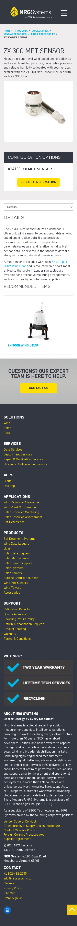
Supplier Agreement (17, 839)
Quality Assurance (16, 614)
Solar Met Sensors (16, 558)
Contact (12, 867)
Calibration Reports (17, 609)
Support (12, 603)
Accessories (40, 30)
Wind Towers (12, 588)
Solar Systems (14, 568)
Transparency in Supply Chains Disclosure (32, 826)
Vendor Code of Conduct (20, 821)
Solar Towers (13, 573)
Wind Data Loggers (16, 543)
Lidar (7, 548)
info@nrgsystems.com (19, 878)
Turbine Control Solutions (21, 578)
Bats (7, 433)
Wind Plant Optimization (20, 507)
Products (21, 30)
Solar (7, 428)
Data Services (13, 449)
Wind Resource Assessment (23, 502)
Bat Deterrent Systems (19, 539)
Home (7, 30)
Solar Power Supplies (18, 563)
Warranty (10, 634)
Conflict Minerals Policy (19, 830)
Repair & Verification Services (23, 459)
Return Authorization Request (24, 624)
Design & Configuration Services (25, 464)
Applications (17, 496)
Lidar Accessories (43, 34)
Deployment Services (18, 454)
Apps (8, 475)
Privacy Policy (13, 888)
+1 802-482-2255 (15, 873)
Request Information (38, 182)
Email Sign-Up (13, 898)
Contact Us (38, 388)
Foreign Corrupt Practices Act (24, 834)
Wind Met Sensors (16, 583)
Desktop (9, 486)
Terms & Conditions (17, 639)
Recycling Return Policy (19, 619)
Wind (7, 423)
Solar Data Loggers (17, 553)
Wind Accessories (15, 34)
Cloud (7, 481)
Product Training (15, 629)
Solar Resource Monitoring (21, 512)
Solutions (14, 417)
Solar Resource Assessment (23, 517)
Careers (9, 883)
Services (12, 443)
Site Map (9, 893)
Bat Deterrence (14, 522)
